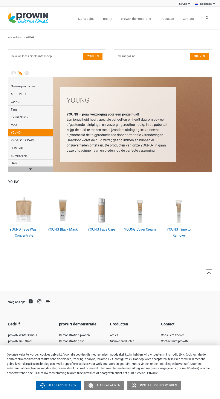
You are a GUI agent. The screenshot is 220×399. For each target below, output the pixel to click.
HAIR (14, 163)
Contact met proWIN (174, 341)
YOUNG (16, 132)
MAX (14, 124)
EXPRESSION (20, 117)
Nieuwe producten (23, 86)
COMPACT (18, 148)
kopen (94, 56)
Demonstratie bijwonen (74, 335)
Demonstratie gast (71, 341)
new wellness (15, 37)
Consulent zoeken (173, 335)
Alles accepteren (58, 385)
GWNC (15, 101)
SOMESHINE (19, 155)
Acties (114, 335)
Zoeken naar (207, 18)
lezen (201, 56)
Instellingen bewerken (154, 385)
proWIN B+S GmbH (21, 341)
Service (183, 3)
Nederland (206, 3)
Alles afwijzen (104, 385)
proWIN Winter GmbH (22, 335)
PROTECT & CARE (23, 140)
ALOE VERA (18, 94)
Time (14, 109)
